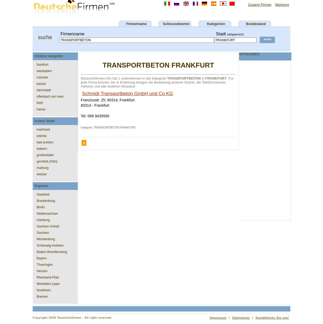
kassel (41, 84)
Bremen (42, 296)
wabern (42, 149)
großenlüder (45, 155)
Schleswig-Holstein (50, 245)
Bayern (42, 258)
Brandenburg (46, 201)
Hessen (42, 271)
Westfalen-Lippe (48, 284)
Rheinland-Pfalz (48, 277)
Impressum (218, 317)
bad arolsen (45, 142)
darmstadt (44, 90)
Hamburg (43, 220)
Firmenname (136, 24)
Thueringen (45, 265)
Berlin (41, 207)
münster (42, 77)
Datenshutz (241, 317)
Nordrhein (44, 290)
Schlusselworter (176, 24)
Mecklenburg (46, 239)
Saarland (43, 194)
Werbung (282, 5)
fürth (40, 103)
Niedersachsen (47, 213)
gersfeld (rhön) (47, 161)
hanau (41, 109)
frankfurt (42, 65)
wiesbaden (44, 71)
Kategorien (216, 24)
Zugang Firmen (259, 5)
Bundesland (256, 24)
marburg (43, 168)
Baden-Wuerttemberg (52, 252)
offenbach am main (50, 96)
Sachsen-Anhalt (48, 226)
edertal (41, 136)
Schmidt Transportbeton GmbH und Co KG (127, 93)
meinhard (43, 129)
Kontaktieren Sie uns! (272, 317)
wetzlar (42, 174)
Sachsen (43, 233)
